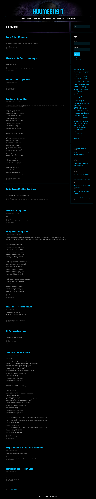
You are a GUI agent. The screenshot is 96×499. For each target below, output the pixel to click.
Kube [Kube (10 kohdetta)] (75, 110)
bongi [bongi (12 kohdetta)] (75, 78)
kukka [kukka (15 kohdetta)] (78, 110)
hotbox (9, 68)
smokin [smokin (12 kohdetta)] (81, 129)
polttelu (31, 199)
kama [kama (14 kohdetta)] (79, 105)
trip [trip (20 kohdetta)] (75, 136)
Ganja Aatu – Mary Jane (17, 37)
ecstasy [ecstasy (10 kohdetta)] (75, 91)
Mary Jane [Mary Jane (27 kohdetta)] (77, 115)
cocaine (13, 320)
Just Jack (9, 436)
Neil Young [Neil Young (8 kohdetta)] (76, 119)
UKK (54, 18)
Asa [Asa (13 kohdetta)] (74, 75)
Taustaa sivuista (70, 18)
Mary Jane (15, 47)
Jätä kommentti (11, 49)
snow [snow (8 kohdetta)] (77, 132)
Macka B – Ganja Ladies (80, 170)
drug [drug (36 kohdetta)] (84, 87)
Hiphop (9, 198)
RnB (8, 67)
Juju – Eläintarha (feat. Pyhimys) (82, 198)
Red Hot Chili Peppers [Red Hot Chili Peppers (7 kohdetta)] (78, 125)
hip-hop (16, 220)
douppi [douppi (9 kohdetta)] (80, 87)
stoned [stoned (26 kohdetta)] (79, 134)
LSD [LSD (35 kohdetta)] (87, 110)
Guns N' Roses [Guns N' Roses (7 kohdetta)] (76, 96)
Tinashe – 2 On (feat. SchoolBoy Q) (21, 58)
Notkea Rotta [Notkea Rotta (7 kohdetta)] (84, 119)
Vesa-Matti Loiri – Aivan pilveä (81, 174)
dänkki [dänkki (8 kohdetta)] (80, 89)
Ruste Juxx (36, 199)
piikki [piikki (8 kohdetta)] (83, 121)
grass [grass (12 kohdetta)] (80, 94)
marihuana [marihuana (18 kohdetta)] (77, 113)
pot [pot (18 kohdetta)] (87, 123)
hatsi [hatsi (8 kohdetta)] (88, 96)
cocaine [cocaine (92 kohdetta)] (77, 81)
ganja (13, 199)
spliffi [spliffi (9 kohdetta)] (85, 132)
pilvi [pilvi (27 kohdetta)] (78, 123)
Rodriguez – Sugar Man (16, 99)
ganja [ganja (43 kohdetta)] (76, 94)
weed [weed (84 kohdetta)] (76, 138)
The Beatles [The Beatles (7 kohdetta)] (85, 134)
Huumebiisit (48, 11)
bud (10, 220)
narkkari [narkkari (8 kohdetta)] (80, 117)
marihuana (20, 199)
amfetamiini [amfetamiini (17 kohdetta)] (77, 73)
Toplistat (29, 18)
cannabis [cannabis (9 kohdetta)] (85, 78)
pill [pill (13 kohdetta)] (85, 121)
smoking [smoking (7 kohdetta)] (85, 129)
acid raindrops (13, 458)
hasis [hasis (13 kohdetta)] (85, 96)
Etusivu (23, 18)
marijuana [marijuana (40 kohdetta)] (85, 113)
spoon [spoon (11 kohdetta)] (75, 134)
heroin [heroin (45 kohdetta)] (76, 101)
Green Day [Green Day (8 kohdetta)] (87, 94)
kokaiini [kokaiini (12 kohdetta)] (85, 108)
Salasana (76, 47)
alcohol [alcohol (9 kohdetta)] (80, 71)
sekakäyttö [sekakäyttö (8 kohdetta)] (76, 127)
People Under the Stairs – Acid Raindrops (24, 447)
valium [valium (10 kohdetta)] (78, 136)
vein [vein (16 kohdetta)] (81, 136)
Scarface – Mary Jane (16, 210)
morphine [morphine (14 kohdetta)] (84, 115)
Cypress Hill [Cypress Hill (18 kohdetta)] (82, 84)
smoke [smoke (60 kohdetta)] (76, 129)
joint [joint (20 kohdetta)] (81, 103)
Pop (8, 477)
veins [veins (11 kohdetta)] (84, 136)
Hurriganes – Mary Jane (17, 231)
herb (16, 199)
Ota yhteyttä (60, 18)
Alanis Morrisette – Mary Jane (19, 469)
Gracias (9, 88)
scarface (27, 220)
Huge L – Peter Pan (79, 159)
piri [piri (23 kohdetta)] (84, 123)
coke (9, 178)
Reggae (9, 46)
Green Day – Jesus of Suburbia (20, 306)
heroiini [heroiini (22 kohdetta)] (85, 98)
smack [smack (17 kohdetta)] (84, 127)
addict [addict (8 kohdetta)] (78, 69)
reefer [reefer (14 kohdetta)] (84, 125)
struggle (35, 458)
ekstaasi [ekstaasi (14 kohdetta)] (80, 91)
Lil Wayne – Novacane (16, 331)
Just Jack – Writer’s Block (18, 352)
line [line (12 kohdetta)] (81, 110)
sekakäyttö (29, 68)
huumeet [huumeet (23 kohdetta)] (77, 103)
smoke (43, 199)
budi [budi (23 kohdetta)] (80, 78)
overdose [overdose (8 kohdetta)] (76, 121)
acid (8, 458)
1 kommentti (10, 480)
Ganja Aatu (10, 47)
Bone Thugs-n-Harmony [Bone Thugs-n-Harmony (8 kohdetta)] (79, 76)
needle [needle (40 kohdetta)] (85, 117)
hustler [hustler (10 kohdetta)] (86, 101)
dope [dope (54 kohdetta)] (76, 86)
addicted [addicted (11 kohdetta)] (82, 69)
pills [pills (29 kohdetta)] (75, 123)
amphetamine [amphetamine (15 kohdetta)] (85, 73)
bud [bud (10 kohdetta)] (78, 78)
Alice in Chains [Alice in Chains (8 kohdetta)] (86, 71)
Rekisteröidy (77, 57)
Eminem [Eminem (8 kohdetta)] (84, 91)
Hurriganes (10, 295)
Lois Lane (14, 436)
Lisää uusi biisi (47, 18)
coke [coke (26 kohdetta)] (87, 81)
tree (37, 68)
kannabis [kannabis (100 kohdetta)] (78, 107)
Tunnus (75, 41)
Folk (8, 177)
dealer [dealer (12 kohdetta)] (87, 84)
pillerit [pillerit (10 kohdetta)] (87, 121)
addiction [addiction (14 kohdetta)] (76, 71)
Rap (8, 86)
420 (8, 199)
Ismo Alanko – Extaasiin (80, 148)
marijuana (13, 68)
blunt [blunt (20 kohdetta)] (78, 75)
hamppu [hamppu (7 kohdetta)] (81, 96)
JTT (12, 88)
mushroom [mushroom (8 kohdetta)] (76, 117)
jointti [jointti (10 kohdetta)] (85, 103)
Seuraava (14, 489)
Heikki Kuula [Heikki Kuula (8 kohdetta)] (76, 98)
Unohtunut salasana (79, 60)
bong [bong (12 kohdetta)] (85, 76)
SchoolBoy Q (24, 68)
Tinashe (34, 68)
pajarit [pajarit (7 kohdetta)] (79, 121)
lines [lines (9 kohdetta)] (84, 110)
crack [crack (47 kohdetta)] (76, 84)
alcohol (9, 320)
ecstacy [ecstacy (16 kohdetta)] (86, 89)
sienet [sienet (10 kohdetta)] (80, 127)
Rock (9, 294)
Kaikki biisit (37, 18)
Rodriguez (17, 178)
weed (40, 68)
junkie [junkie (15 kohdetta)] (75, 105)
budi (11, 199)
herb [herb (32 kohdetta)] (81, 98)
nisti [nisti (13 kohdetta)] (80, 119)
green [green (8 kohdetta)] (83, 94)
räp (24, 220)
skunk (40, 199)
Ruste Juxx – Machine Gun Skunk (21, 189)
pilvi (28, 199)
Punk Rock (10, 319)
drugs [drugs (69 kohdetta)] (76, 89)
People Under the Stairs (27, 458)
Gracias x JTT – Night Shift (18, 79)
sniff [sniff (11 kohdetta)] (75, 132)
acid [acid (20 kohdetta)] (75, 69)
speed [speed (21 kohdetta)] (81, 132)
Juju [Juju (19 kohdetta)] (88, 103)
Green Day (17, 320)
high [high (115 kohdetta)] (81, 100)
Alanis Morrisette (11, 479)
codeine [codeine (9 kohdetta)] (83, 81)
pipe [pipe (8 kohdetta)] (81, 123)
